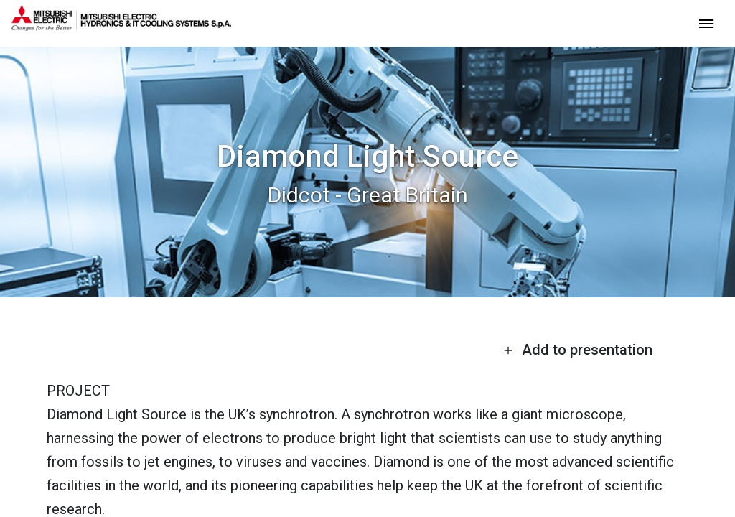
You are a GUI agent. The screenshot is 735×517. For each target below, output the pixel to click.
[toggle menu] (706, 22)
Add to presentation (577, 349)
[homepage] (121, 25)
